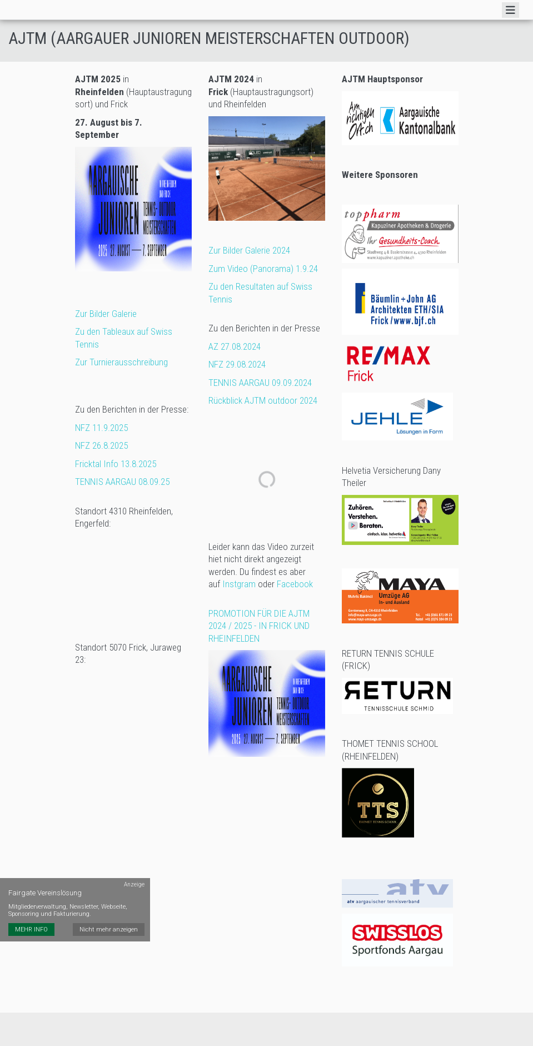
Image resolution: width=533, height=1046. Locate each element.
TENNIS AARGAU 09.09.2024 (260, 382)
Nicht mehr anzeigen (108, 929)
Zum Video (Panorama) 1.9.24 (263, 268)
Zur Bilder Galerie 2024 (249, 250)
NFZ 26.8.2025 (101, 445)
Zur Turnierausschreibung (121, 362)
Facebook (295, 583)
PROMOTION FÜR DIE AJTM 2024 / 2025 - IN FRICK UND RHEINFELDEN (259, 626)
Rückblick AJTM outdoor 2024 (262, 400)
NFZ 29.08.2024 (237, 364)
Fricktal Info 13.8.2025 (115, 463)
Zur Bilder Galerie (106, 313)
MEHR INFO (31, 929)
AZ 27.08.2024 (234, 346)
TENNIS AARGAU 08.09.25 (122, 481)
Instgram (239, 583)
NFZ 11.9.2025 (102, 427)
